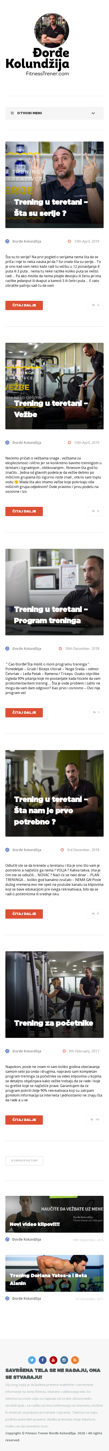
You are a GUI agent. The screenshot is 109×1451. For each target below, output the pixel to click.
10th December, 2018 (79, 648)
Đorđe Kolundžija (23, 241)
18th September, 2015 (88, 1240)
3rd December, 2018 (80, 849)
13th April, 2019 (83, 241)
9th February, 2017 (81, 1051)
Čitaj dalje (24, 305)
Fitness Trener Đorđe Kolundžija (50, 1433)
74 (94, 1119)
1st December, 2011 (89, 1299)
